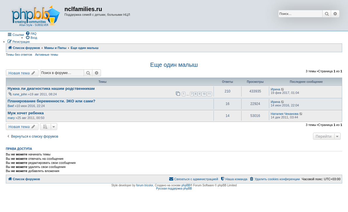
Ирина (275, 89)
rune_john (20, 94)
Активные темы (46, 54)
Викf (11, 106)
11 (209, 94)
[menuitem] (30, 33)
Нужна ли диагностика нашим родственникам (51, 88)
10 (203, 94)
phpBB (185, 185)
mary (11, 118)
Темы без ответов (19, 54)
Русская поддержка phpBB (174, 188)
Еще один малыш (174, 65)
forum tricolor (144, 185)
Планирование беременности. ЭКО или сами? (51, 101)
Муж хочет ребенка (26, 113)
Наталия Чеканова (284, 113)
